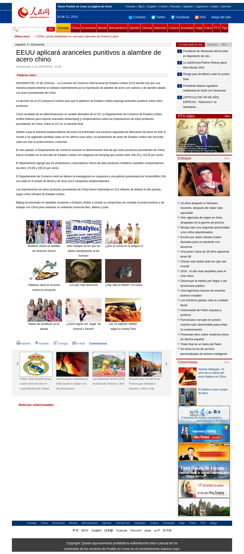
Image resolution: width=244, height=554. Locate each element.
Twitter (158, 17)
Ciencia (147, 28)
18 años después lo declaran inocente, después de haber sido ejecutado (201, 207)
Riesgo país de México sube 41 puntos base (206, 77)
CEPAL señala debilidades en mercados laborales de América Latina (77, 36)
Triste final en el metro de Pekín (201, 344)
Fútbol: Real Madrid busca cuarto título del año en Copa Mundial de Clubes (35, 383)
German (226, 6)
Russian (175, 6)
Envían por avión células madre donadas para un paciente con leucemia (200, 242)
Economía (89, 28)
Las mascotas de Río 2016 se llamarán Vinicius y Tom (109, 381)
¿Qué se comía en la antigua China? (127, 246)
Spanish (188, 6)
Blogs (213, 523)
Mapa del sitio (221, 17)
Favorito (42, 343)
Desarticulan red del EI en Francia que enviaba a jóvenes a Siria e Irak (144, 383)
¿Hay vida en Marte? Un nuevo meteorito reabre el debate (140, 285)
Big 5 (141, 6)
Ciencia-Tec (123, 523)
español (20, 44)
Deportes (160, 28)
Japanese (202, 6)
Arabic (214, 6)
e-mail (78, 343)
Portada (63, 28)
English (151, 6)
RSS (200, 17)
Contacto (137, 17)
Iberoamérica (118, 28)
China (75, 28)
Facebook (180, 17)
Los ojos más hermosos (83, 285)
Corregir (60, 343)
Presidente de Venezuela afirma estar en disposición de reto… (205, 54)
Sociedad (186, 28)
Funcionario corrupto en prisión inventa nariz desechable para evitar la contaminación (203, 324)
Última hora (21, 36)
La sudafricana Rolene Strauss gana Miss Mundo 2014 (205, 65)
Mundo (102, 28)
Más (227, 116)
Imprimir (23, 343)
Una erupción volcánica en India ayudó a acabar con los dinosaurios (72, 383)
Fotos (208, 28)
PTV (217, 28)
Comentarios (98, 343)
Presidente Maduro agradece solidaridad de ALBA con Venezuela (204, 88)
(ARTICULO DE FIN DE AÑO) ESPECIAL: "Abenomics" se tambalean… (201, 102)
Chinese (130, 6)
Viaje (198, 28)
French (163, 6)
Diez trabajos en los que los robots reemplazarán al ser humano (83, 250)
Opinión (134, 28)
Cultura (174, 28)
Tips (225, 28)
